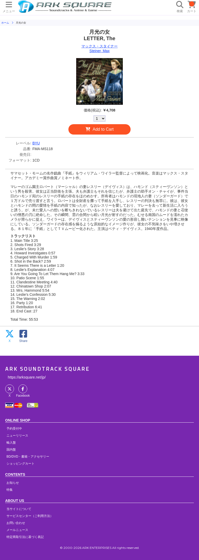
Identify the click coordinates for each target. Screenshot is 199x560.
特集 (9, 490)
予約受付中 (14, 428)
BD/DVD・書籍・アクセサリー (27, 456)
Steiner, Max (99, 51)
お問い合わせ (15, 523)
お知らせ (12, 483)
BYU (36, 143)
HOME (65, 6)
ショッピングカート (20, 463)
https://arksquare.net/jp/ (27, 377)
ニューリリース (17, 435)
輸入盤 (11, 442)
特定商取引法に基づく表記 (25, 537)
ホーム (5, 22)
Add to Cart (103, 129)
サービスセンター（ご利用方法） (29, 516)
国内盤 (11, 449)
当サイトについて (18, 509)
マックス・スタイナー (99, 46)
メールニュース (17, 530)
